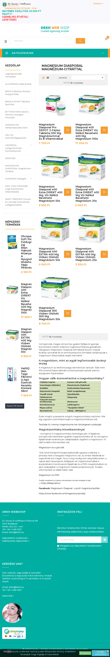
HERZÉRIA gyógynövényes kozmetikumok (13, 148)
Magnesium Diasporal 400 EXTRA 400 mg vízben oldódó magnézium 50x (29, 340)
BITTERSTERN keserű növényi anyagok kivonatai (17, 114)
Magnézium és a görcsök (51, 447)
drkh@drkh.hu (16, 532)
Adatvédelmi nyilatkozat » (15, 538)
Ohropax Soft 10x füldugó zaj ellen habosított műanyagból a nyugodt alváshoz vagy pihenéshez (29, 252)
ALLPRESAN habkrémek (18, 84)
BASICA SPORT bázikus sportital (17, 103)
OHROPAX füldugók (15, 178)
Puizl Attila (82, 649)
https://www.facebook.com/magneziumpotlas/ (62, 493)
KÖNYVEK (10, 158)
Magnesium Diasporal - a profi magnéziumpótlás (75, 488)
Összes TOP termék (15, 406)
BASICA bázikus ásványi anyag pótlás (17, 93)
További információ (100, 653)
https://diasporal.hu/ (50, 483)
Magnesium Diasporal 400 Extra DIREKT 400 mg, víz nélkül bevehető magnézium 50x (50, 193)
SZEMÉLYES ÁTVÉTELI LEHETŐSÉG (15, 18)
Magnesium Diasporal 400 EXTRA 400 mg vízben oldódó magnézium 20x (86, 254)
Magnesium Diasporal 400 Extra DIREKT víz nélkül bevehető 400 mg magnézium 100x (86, 131)
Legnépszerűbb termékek (13, 75)
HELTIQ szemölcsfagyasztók (15, 136)
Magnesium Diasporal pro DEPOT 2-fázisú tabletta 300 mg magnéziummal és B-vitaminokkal (51, 131)
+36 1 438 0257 (14, 529)
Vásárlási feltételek (17, 8)
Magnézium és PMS (49, 475)
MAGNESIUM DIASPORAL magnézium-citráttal (18, 168)
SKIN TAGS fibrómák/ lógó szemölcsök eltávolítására (16, 189)
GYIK (34, 8)
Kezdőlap (12, 65)
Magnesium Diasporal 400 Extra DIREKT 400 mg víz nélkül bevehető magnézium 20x (87, 193)
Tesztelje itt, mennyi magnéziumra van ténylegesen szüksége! (70, 424)
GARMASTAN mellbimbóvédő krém (16, 126)
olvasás (61, 548)
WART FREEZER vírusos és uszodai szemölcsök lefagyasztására (18, 202)
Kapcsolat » (8, 596)
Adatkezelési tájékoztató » (15, 541)
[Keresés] (48, 40)
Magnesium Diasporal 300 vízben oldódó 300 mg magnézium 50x (49, 313)
